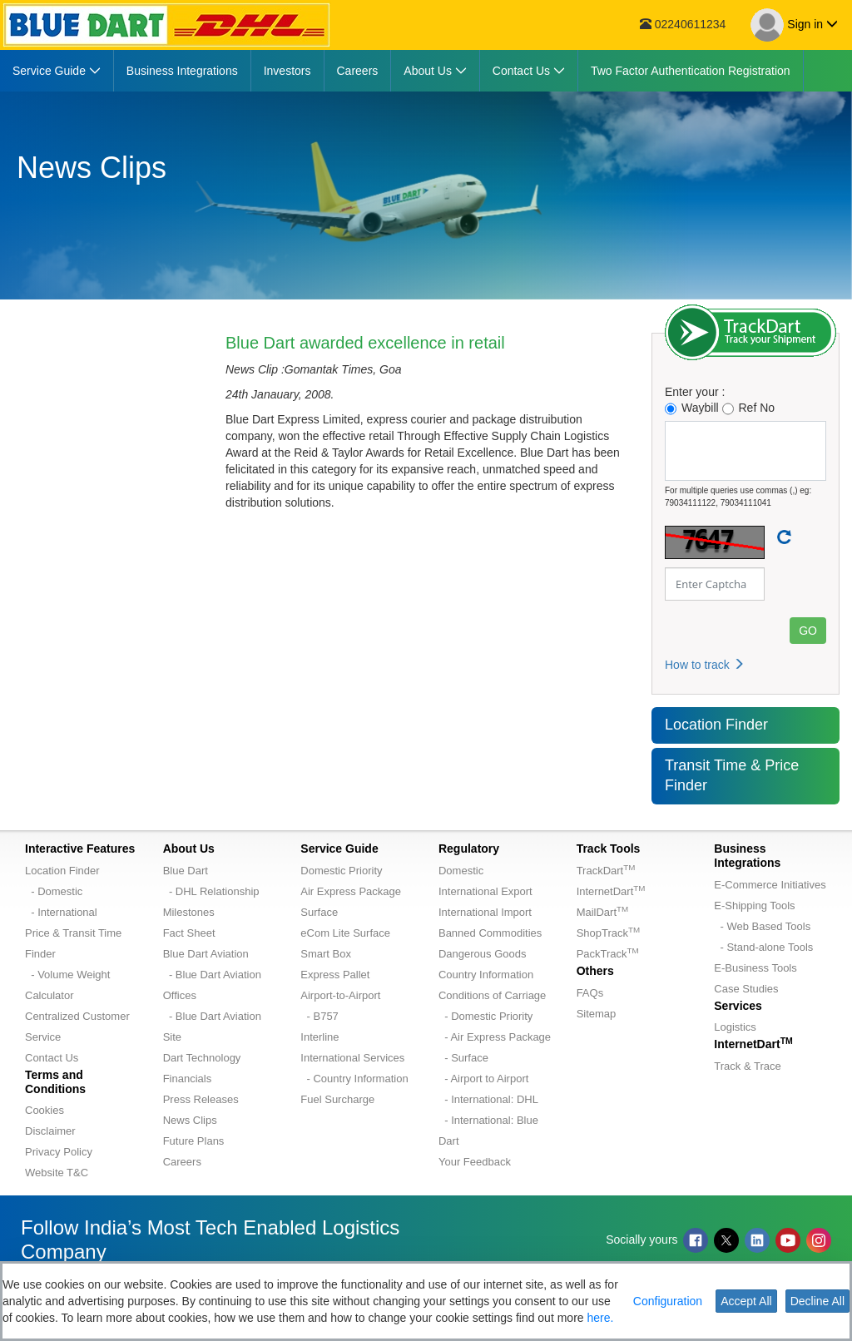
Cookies (44, 1110)
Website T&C (56, 1172)
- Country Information (354, 1078)
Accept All (746, 1301)
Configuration (667, 1301)
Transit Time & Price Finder (732, 775)
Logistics (735, 1027)
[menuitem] (57, 71)
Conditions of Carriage (492, 995)
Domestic (460, 870)
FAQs (590, 993)
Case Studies (746, 988)
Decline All (817, 1301)
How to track (705, 664)
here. (600, 1317)
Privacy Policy (58, 1152)
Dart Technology (202, 1058)
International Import (485, 912)
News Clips (190, 1120)
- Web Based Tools (762, 926)
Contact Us (51, 1058)
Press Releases (201, 1099)
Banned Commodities (490, 933)
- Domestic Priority (485, 1016)
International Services (352, 1058)
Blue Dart (185, 870)
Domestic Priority (341, 870)
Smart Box (325, 954)
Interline (319, 1037)
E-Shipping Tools (754, 905)
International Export (485, 891)
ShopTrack (608, 933)
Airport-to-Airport (340, 995)
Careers (182, 1161)
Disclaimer (50, 1131)
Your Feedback (474, 1161)
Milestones (189, 912)
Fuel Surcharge (337, 1099)
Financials (187, 1078)
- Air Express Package (494, 1037)
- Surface (463, 1058)
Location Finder (716, 724)
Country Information (485, 974)
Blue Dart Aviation (206, 954)
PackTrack (608, 954)
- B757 (319, 1016)
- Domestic (53, 891)
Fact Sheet (189, 933)
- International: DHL (488, 1099)
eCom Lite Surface (345, 933)
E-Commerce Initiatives (769, 884)
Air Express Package (350, 891)
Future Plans (194, 1141)
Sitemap (597, 1013)
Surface (319, 912)
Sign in (794, 25)
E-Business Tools (755, 968)
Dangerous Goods (482, 954)
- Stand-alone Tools (763, 947)
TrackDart (606, 870)
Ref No (748, 408)
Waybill (692, 408)
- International (61, 912)
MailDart (602, 912)
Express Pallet (334, 974)
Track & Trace (747, 1066)
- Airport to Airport (483, 1078)
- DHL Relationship (211, 891)
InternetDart (611, 891)
